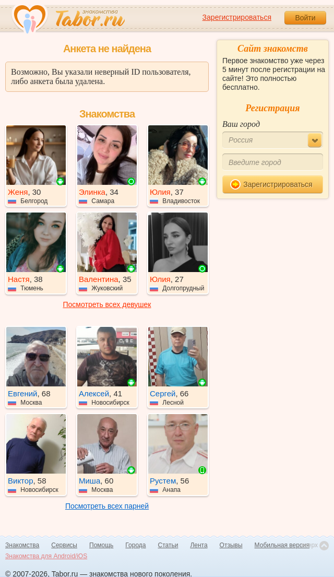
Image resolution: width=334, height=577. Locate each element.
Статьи (168, 545)
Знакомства (22, 545)
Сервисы (64, 545)
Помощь (101, 545)
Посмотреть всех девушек (107, 304)
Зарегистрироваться (236, 17)
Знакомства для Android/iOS (46, 556)
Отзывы (231, 545)
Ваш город (241, 124)
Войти (305, 18)
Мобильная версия (282, 545)
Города (135, 545)
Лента (198, 545)
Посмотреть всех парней (107, 506)
